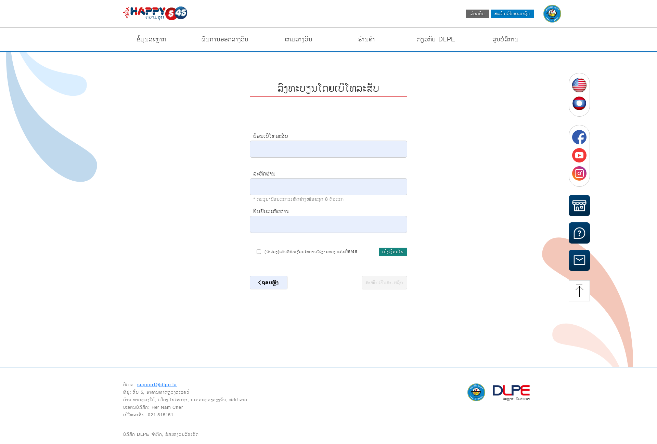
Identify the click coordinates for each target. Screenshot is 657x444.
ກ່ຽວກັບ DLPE (436, 39)
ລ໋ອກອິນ (478, 13)
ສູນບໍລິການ (505, 39)
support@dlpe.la (157, 384)
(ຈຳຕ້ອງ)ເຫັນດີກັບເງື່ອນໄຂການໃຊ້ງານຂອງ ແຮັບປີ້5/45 (307, 251)
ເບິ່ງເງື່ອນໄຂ (393, 251)
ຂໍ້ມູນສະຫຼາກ (151, 39)
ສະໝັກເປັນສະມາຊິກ (512, 13)
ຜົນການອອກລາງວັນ (225, 39)
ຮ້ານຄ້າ (366, 39)
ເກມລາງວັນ (298, 39)
